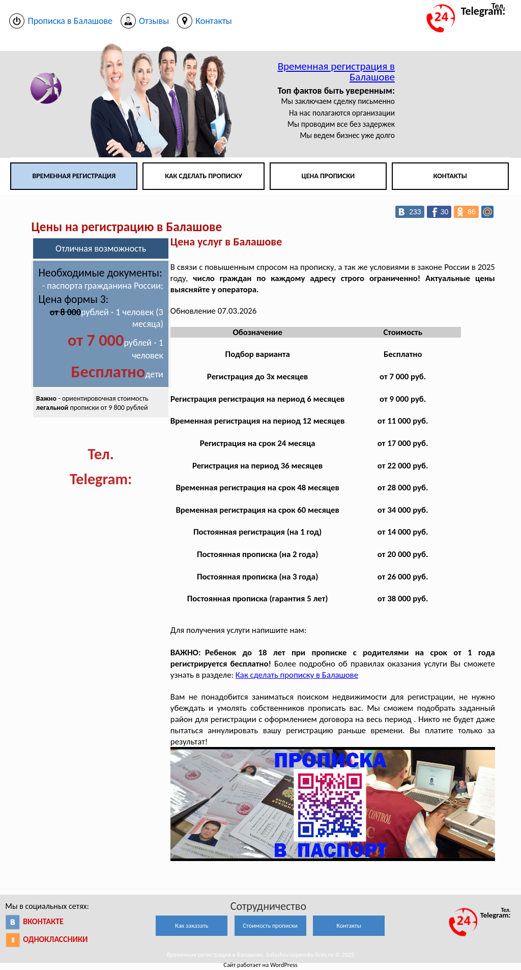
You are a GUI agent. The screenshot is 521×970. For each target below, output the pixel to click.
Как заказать (191, 925)
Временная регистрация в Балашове (336, 72)
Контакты (450, 176)
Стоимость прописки (270, 925)
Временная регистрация (73, 176)
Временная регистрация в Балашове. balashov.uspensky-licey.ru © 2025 (261, 954)
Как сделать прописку (203, 176)
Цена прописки (328, 176)
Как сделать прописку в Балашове (297, 675)
